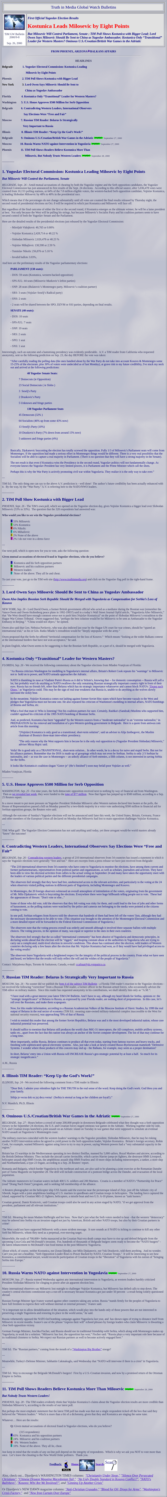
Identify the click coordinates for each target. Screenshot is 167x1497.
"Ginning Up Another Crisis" (84, 1483)
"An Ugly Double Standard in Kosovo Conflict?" (107, 1479)
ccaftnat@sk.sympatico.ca (90, 964)
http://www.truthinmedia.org (70, 579)
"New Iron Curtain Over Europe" (50, 1493)
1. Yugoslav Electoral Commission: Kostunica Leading (50, 171)
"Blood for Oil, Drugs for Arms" (120, 1489)
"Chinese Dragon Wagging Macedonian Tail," (47, 1479)
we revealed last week (24, 794)
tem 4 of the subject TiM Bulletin (78, 983)
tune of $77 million (75, 794)
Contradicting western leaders (44, 857)
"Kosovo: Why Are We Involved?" (38, 1483)
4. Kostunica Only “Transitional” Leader (38, 658)
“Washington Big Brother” (87, 1349)
